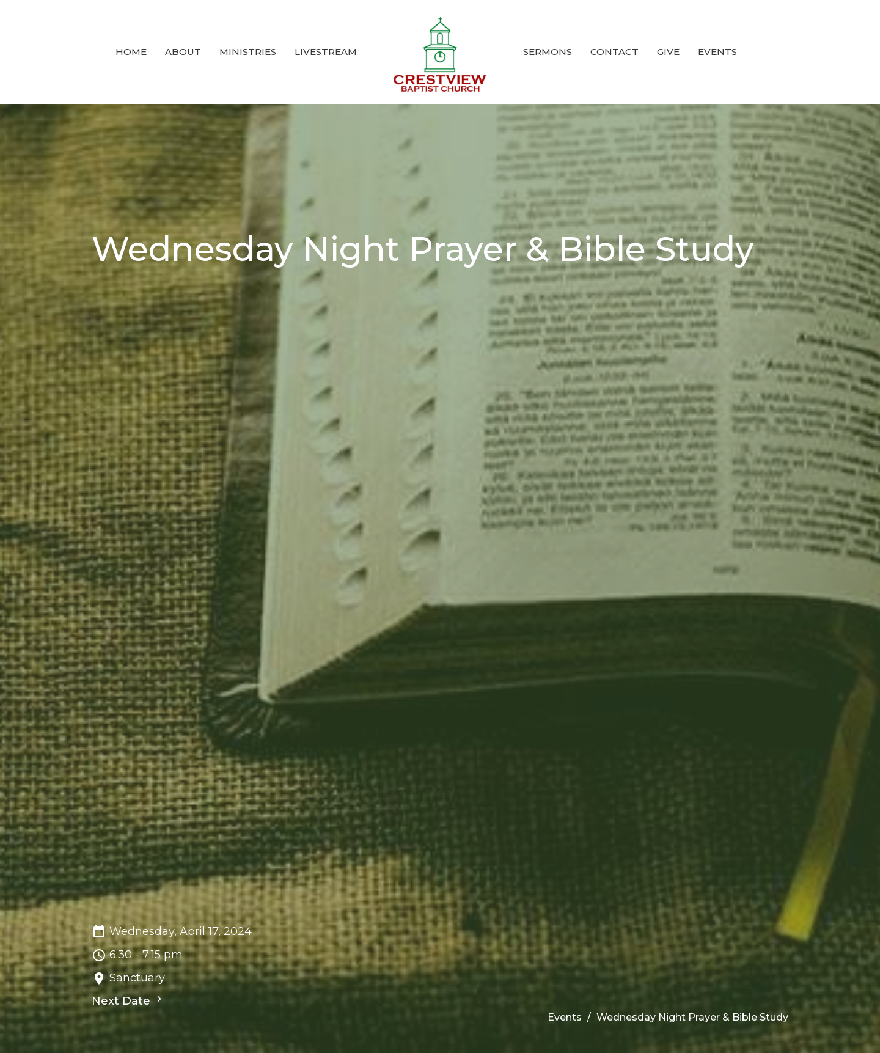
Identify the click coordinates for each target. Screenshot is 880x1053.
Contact (614, 51)
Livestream (326, 51)
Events (717, 51)
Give (668, 51)
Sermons (547, 51)
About (183, 51)
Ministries (247, 51)
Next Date (128, 1000)
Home (131, 51)
